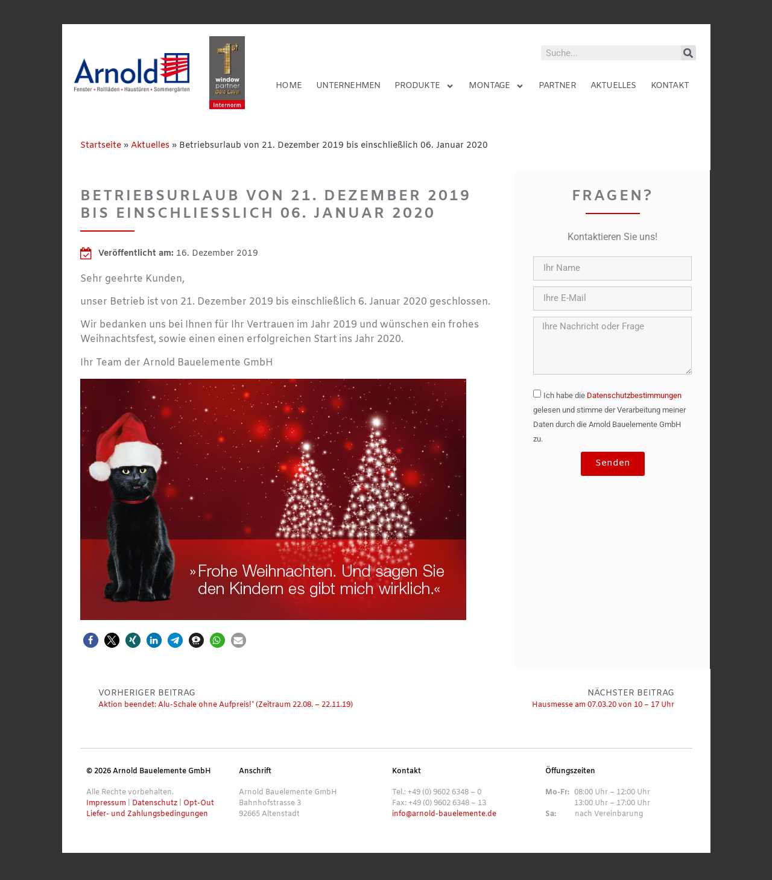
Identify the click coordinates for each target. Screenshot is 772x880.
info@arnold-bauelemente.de (444, 814)
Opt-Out (198, 803)
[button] (90, 640)
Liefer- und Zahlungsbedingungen (147, 814)
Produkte (424, 86)
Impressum (106, 803)
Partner (557, 86)
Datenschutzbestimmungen (634, 395)
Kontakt (670, 86)
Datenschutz (154, 803)
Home (289, 86)
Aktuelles (613, 86)
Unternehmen (348, 86)
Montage (496, 86)
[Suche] (688, 52)
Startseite (100, 145)
